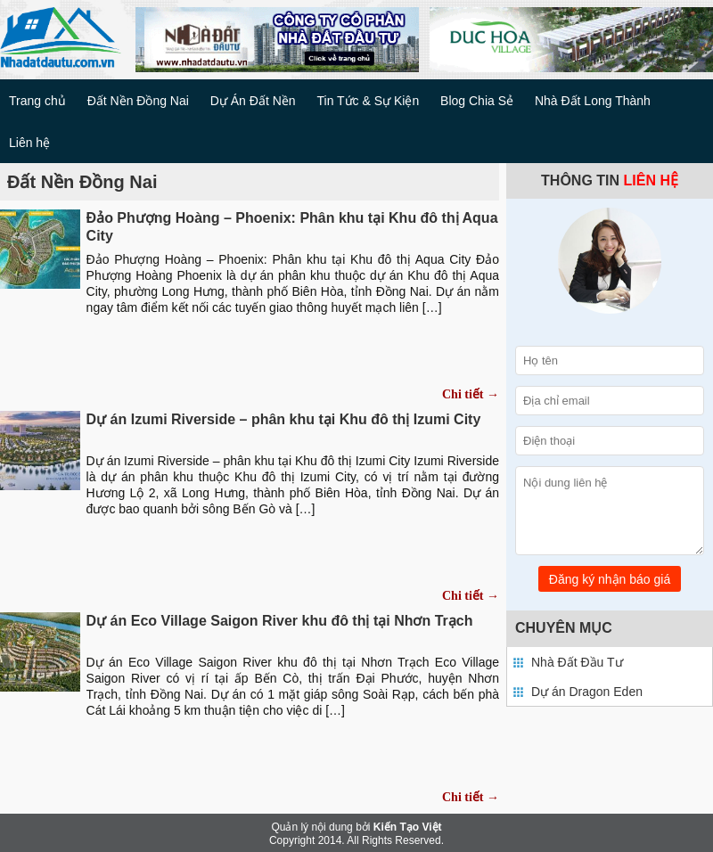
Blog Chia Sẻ (476, 101)
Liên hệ (29, 142)
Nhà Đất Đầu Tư (577, 662)
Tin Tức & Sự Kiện (367, 101)
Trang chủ (37, 101)
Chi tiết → (470, 394)
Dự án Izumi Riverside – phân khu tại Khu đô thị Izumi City (283, 419)
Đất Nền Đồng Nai (138, 101)
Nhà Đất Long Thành (593, 101)
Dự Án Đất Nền (253, 101)
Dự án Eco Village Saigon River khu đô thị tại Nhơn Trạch (279, 620)
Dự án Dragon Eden (587, 691)
